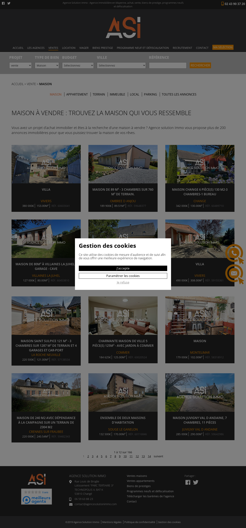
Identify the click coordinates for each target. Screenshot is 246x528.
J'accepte (123, 268)
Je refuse (123, 282)
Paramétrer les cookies (123, 276)
